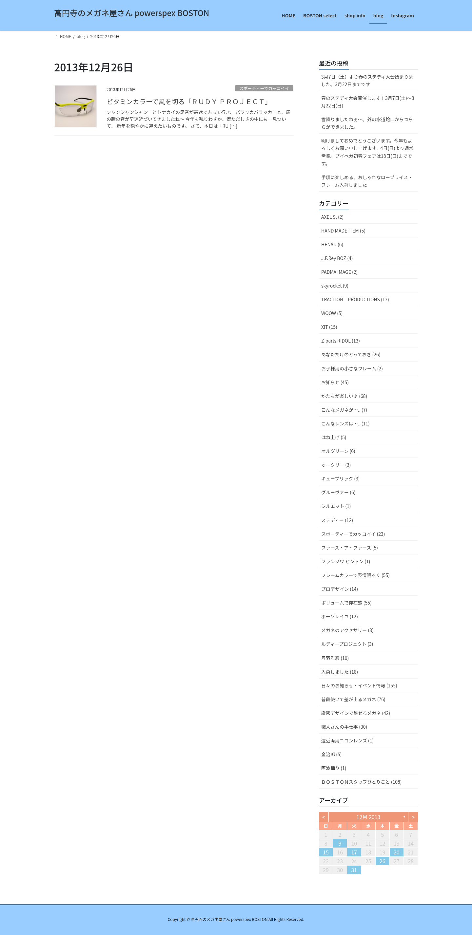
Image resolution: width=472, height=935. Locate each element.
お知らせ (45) (335, 382)
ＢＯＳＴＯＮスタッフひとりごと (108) (361, 781)
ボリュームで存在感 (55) (346, 602)
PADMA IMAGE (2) (339, 272)
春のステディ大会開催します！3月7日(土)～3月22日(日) (367, 102)
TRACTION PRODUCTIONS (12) (355, 299)
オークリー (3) (336, 464)
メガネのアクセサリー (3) (347, 630)
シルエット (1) (336, 506)
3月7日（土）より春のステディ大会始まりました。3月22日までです (367, 80)
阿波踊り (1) (333, 768)
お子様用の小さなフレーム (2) (352, 368)
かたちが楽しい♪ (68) (344, 396)
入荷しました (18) (339, 671)
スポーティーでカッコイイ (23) (353, 534)
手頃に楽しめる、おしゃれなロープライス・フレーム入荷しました (367, 181)
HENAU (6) (332, 244)
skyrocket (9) (334, 285)
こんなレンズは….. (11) (345, 423)
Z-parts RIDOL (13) (340, 340)
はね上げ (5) (333, 437)
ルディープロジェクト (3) (347, 644)
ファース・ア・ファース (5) (349, 547)
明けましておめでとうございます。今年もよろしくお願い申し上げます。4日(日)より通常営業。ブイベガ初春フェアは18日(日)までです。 (367, 151)
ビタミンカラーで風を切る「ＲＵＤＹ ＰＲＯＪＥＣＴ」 (189, 101)
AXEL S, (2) (332, 217)
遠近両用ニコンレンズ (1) (347, 740)
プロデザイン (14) (339, 589)
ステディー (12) (337, 520)
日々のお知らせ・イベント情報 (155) (359, 685)
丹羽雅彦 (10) (335, 658)
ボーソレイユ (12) (339, 616)
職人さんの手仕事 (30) (344, 726)
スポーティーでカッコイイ (264, 88)
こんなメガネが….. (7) (344, 409)
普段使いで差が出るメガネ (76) (353, 699)
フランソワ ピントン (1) (345, 561)
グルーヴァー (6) (338, 492)
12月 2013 (369, 817)
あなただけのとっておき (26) (351, 354)
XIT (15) (329, 327)
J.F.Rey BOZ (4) (337, 258)
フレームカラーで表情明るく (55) (355, 575)
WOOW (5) (332, 313)
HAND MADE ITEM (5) (343, 230)
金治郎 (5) (331, 754)
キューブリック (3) (340, 478)
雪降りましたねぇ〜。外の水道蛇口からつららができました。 (367, 123)
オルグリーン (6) (338, 451)
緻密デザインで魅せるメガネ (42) (355, 713)
